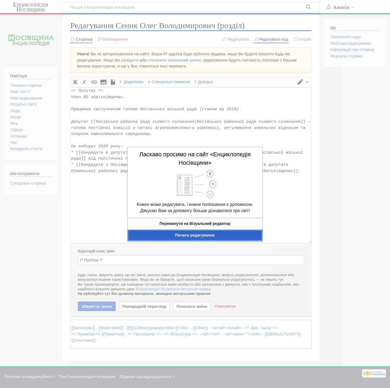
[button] (195, 223)
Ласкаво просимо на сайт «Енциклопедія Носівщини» (195, 158)
